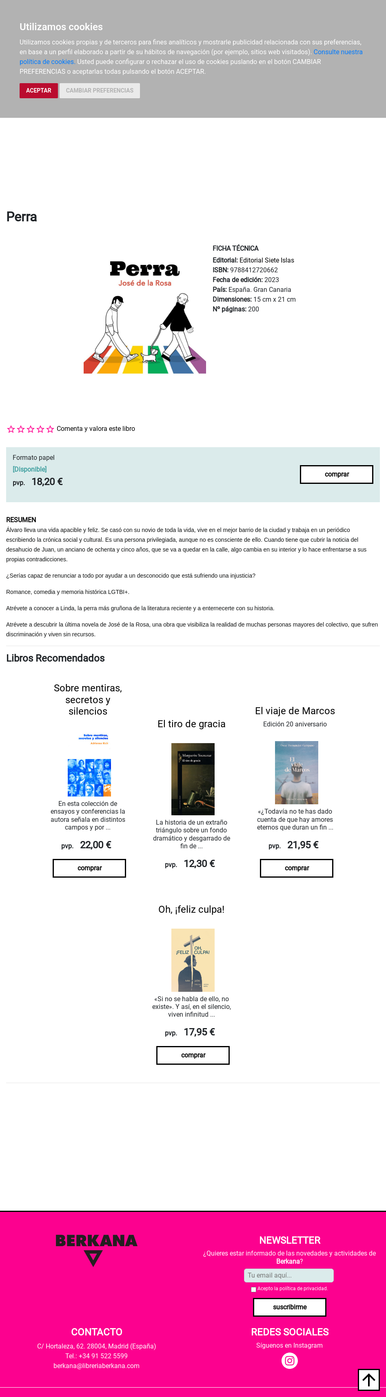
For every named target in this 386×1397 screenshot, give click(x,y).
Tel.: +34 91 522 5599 (96, 1356)
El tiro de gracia (192, 724)
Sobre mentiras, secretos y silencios (88, 699)
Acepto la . (292, 1288)
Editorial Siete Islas (267, 260)
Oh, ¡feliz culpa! (191, 909)
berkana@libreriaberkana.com (96, 1366)
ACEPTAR (38, 90)
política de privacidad (303, 1288)
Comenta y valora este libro (96, 429)
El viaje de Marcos (295, 711)
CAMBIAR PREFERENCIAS (99, 90)
